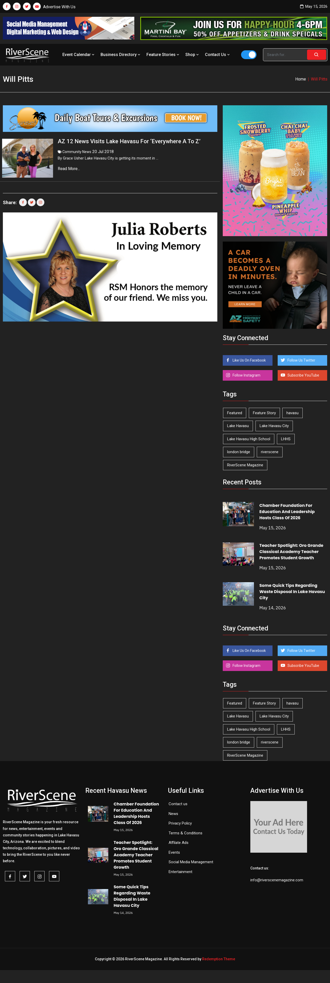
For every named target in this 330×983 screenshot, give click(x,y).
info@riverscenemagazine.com (276, 880)
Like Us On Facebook (249, 360)
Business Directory (121, 54)
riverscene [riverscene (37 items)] (269, 452)
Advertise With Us (59, 6)
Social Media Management (191, 862)
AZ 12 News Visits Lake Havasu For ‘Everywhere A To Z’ (129, 141)
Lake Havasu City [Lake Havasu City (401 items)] (274, 425)
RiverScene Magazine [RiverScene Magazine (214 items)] (245, 465)
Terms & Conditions (185, 833)
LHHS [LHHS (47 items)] (286, 439)
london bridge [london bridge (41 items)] (238, 452)
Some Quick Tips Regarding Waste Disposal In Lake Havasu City (292, 591)
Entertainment (180, 871)
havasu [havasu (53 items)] (292, 413)
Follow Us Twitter (301, 360)
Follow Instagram (246, 375)
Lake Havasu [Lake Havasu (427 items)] (238, 425)
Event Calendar (78, 54)
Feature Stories (163, 54)
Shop (192, 54)
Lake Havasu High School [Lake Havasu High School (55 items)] (248, 439)
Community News (76, 152)
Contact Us (218, 54)
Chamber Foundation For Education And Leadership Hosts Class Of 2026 (287, 511)
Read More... (69, 168)
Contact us (178, 804)
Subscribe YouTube (303, 375)
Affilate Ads (178, 842)
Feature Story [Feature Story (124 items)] (264, 413)
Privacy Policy (180, 823)
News (173, 813)
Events (174, 852)
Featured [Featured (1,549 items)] (234, 413)
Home (300, 79)
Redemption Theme (218, 959)
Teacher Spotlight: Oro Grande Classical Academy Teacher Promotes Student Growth (291, 551)
